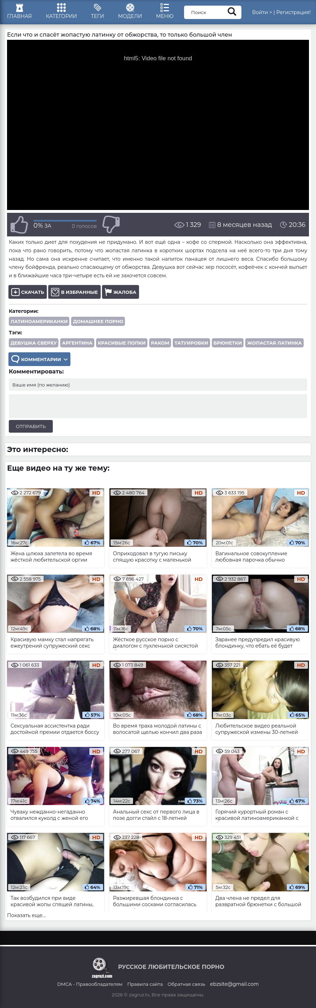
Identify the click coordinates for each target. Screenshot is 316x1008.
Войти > (262, 12)
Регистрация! (293, 12)
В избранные (74, 292)
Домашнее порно (98, 321)
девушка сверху (34, 343)
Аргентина (77, 343)
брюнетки (228, 343)
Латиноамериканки (39, 321)
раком (160, 343)
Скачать (27, 292)
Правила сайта (145, 984)
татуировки (191, 343)
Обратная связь (186, 984)
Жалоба (120, 292)
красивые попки (122, 343)
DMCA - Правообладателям (89, 984)
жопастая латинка (274, 343)
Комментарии (39, 359)
